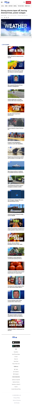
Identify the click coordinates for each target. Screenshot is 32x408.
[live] (28, 2)
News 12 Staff (3, 15)
